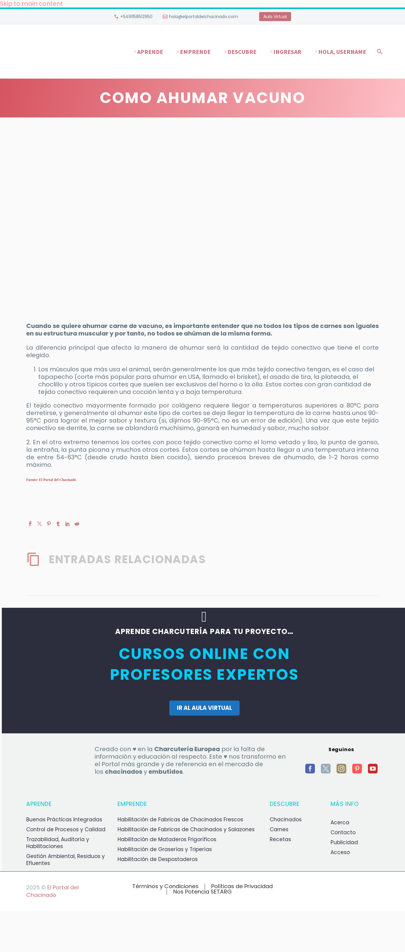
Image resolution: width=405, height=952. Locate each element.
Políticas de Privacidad (242, 886)
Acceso (340, 852)
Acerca (340, 822)
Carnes (279, 829)
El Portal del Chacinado (52, 891)
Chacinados (286, 819)
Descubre (242, 51)
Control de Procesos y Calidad (65, 829)
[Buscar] (378, 51)
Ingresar (287, 51)
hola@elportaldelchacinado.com (203, 17)
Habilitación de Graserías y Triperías (165, 849)
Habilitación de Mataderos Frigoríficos (167, 839)
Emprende (195, 51)
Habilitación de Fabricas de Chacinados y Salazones (186, 829)
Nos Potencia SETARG (202, 892)
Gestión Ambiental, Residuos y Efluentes (65, 860)
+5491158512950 (136, 17)
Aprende (150, 51)
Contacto (343, 832)
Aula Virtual (275, 17)
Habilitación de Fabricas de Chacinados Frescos (180, 819)
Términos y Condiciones (165, 886)
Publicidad (344, 842)
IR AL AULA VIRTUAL (204, 708)
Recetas (280, 839)
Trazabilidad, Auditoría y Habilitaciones (57, 843)
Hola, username (342, 51)
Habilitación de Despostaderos (158, 859)
